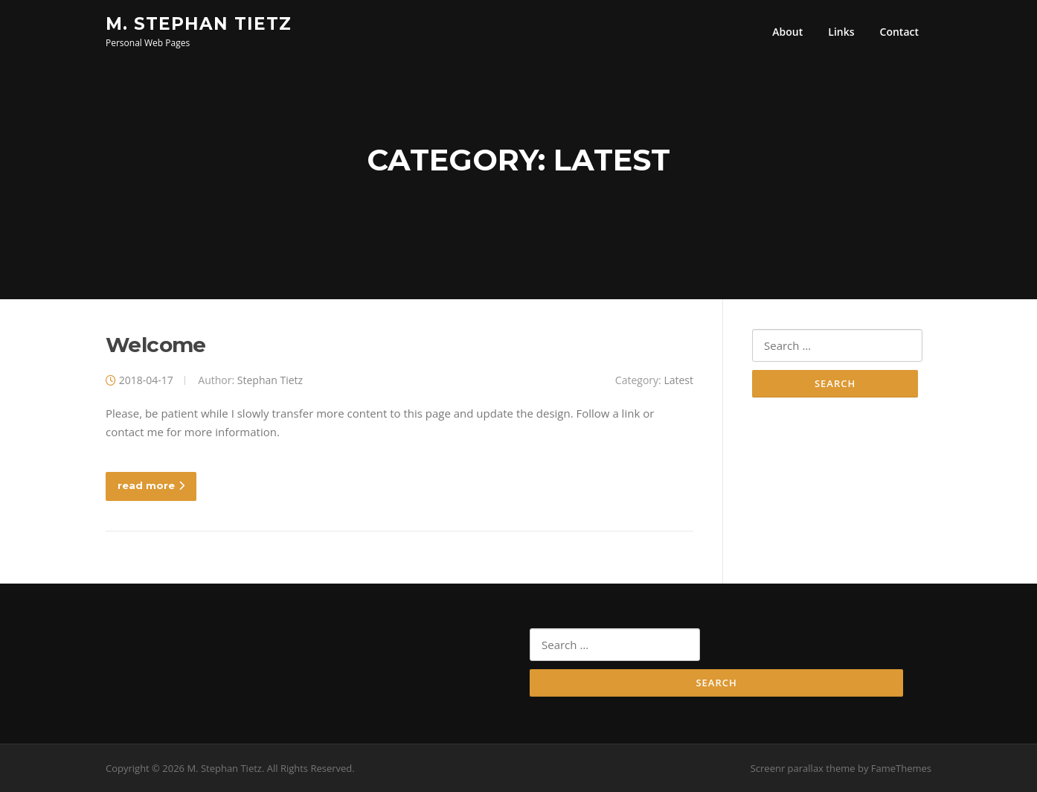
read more (151, 485)
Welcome (156, 344)
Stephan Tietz (270, 380)
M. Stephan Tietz (199, 23)
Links (841, 32)
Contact (899, 32)
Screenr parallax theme (803, 768)
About (787, 32)
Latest (678, 380)
